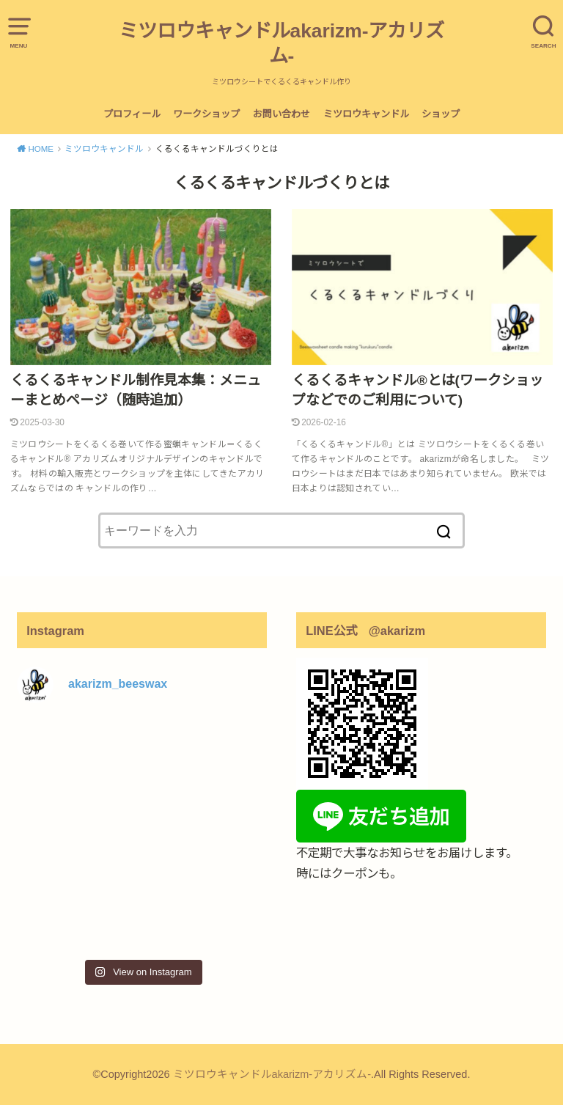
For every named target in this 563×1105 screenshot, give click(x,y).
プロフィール (132, 114)
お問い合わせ (281, 114)
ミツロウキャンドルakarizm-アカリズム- (282, 43)
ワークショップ (206, 114)
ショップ (441, 114)
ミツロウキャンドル (366, 114)
